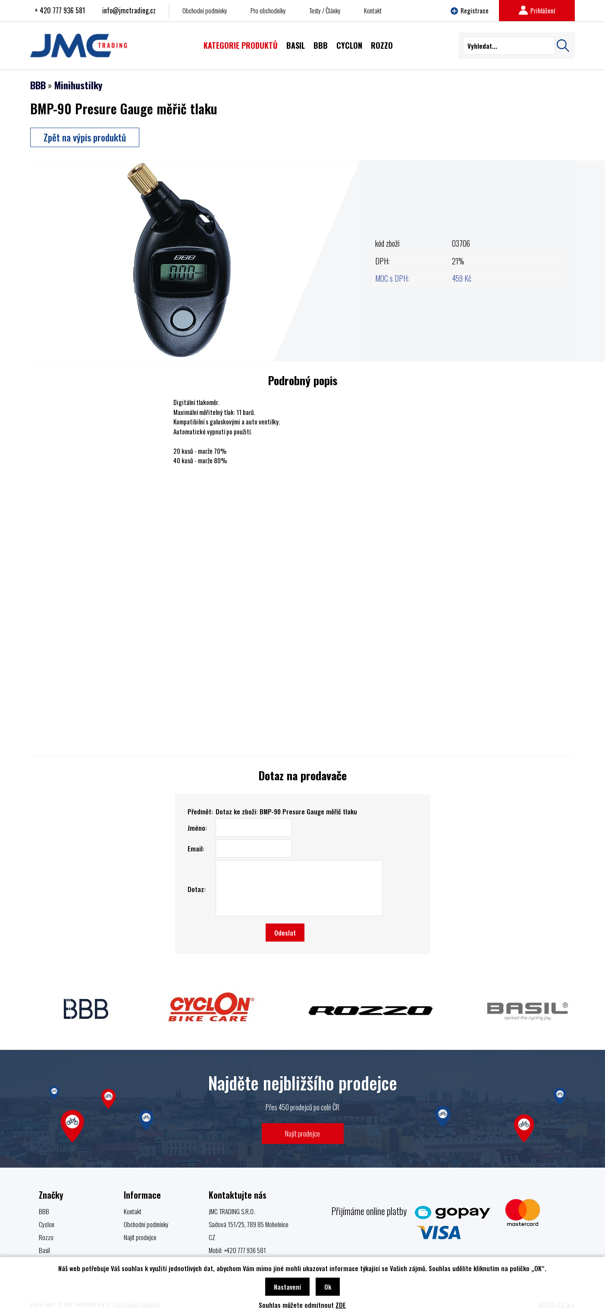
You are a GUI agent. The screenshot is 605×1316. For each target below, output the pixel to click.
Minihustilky (78, 85)
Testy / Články (325, 10)
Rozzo (46, 1237)
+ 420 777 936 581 (59, 10)
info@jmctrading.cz (129, 10)
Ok (327, 1286)
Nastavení (287, 1286)
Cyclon (46, 1224)
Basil (44, 1250)
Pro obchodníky (268, 10)
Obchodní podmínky (204, 10)
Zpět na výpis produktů (85, 137)
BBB (38, 85)
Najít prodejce (302, 1133)
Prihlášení (537, 10)
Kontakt (373, 10)
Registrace (470, 10)
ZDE (340, 1305)
